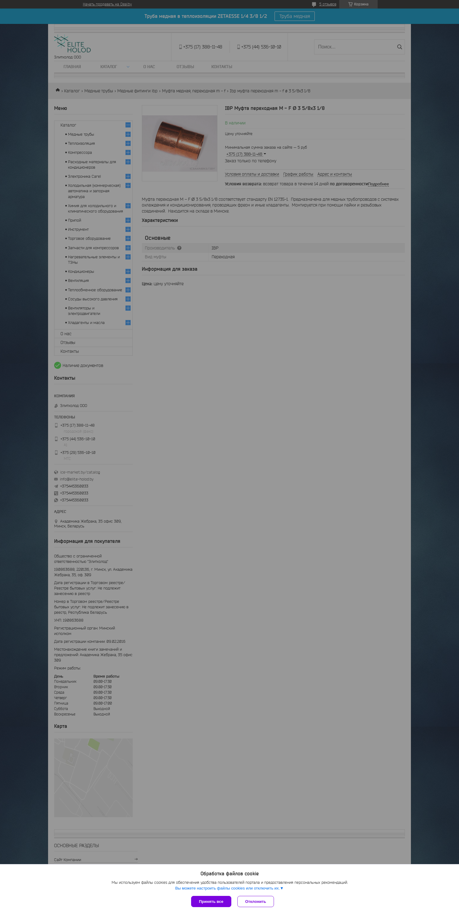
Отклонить (255, 901)
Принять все (211, 901)
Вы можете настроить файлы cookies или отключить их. (227, 888)
